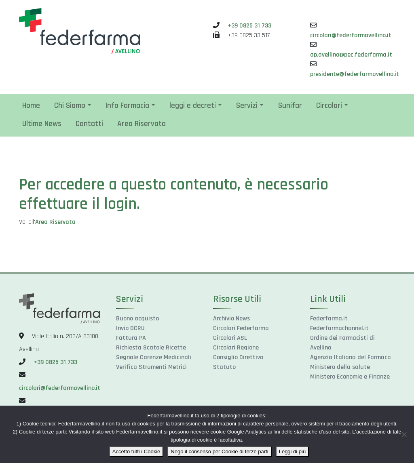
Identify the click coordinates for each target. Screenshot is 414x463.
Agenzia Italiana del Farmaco (350, 357)
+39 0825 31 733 (249, 25)
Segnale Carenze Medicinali (153, 357)
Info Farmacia (127, 106)
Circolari (329, 106)
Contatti (89, 124)
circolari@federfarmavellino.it (350, 35)
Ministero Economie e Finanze (350, 377)
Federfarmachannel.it (339, 328)
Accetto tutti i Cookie (136, 451)
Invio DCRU (130, 328)
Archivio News (231, 318)
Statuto (224, 367)
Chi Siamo (69, 106)
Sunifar (290, 106)
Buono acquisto (137, 318)
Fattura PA (131, 338)
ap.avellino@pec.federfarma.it (351, 55)
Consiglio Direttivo (238, 357)
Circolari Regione (236, 347)
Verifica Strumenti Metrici (151, 367)
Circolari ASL (230, 338)
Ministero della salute (340, 367)
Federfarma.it (329, 318)
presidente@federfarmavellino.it (354, 74)
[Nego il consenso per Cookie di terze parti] (404, 434)
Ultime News (41, 124)
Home (31, 106)
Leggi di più (292, 451)
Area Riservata (141, 124)
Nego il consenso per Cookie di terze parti (219, 451)
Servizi (247, 106)
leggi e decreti (192, 106)
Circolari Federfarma (241, 328)
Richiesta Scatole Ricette (151, 347)
